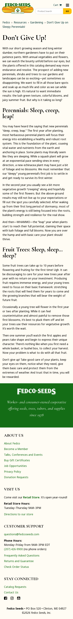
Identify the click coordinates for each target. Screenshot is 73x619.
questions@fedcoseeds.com (21, 534)
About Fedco (12, 443)
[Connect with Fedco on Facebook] (5, 598)
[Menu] (67, 5)
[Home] (17, 8)
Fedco (6, 22)
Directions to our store (18, 514)
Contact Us (11, 592)
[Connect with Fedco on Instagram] (12, 598)
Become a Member (16, 449)
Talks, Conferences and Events (23, 454)
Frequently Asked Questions (21, 555)
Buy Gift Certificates (17, 460)
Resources (20, 22)
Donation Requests (16, 477)
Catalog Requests (15, 587)
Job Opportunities (15, 466)
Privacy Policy (12, 471)
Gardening (36, 22)
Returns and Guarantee (19, 561)
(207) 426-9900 (13, 549)
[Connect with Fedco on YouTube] (18, 598)
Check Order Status (16, 567)
